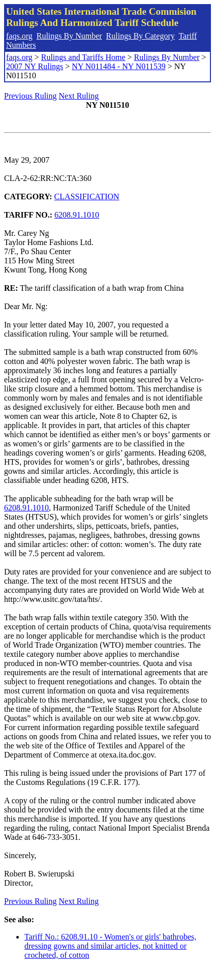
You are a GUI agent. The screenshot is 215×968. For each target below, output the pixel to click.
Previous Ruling (30, 96)
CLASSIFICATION (86, 196)
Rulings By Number (69, 36)
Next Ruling (79, 96)
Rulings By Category (140, 36)
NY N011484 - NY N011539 (118, 66)
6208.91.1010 (76, 214)
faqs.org (19, 36)
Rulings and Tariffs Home (83, 57)
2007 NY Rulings (34, 66)
